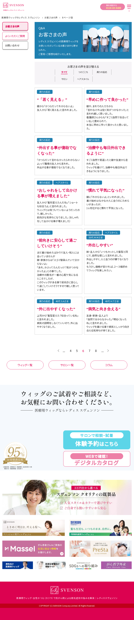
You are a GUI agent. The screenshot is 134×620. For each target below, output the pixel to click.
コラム (109, 365)
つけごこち (83, 72)
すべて (64, 72)
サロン (64, 79)
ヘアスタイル (83, 79)
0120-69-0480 (113, 8)
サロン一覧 (67, 365)
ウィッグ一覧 (25, 365)
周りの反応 (102, 72)
